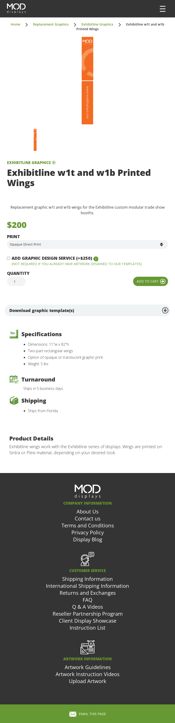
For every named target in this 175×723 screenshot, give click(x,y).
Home (15, 24)
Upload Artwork (87, 680)
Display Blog (87, 539)
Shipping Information (87, 578)
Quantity (18, 273)
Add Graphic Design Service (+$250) (52, 258)
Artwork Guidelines (88, 667)
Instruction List (87, 627)
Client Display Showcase (87, 620)
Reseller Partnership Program (88, 613)
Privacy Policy (87, 532)
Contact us (87, 518)
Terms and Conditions (87, 525)
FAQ (87, 599)
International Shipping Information (87, 585)
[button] (162, 8)
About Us (87, 511)
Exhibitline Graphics (97, 24)
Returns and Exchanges (88, 592)
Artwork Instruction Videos (87, 673)
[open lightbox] (87, 80)
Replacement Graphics (51, 24)
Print (13, 236)
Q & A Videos (87, 606)
